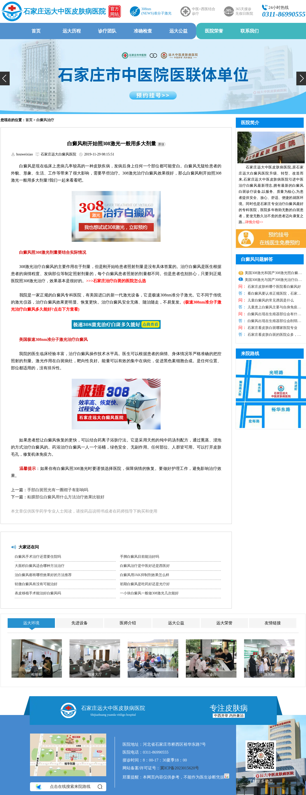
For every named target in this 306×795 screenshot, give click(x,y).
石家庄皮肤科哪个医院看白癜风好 (274, 287)
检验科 (36, 674)
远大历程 (72, 31)
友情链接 (273, 623)
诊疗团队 (107, 31)
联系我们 (249, 31)
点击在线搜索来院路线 (68, 786)
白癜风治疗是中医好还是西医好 (145, 566)
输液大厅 (95, 674)
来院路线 (250, 353)
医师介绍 (128, 623)
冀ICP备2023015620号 (179, 768)
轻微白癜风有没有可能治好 (36, 584)
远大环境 (31, 623)
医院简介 (250, 122)
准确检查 (143, 31)
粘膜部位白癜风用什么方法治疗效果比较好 (65, 497)
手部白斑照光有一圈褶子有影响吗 (57, 490)
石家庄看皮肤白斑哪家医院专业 (272, 328)
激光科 (269, 674)
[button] (5, 78)
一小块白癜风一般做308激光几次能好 (149, 593)
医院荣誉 (214, 31)
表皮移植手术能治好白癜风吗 (38, 593)
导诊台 (211, 674)
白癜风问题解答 (257, 259)
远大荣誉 (224, 623)
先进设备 (79, 623)
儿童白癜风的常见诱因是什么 (270, 300)
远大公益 (178, 31)
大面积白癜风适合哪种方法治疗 (40, 566)
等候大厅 (153, 674)
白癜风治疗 (45, 120)
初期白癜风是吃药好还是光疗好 (145, 584)
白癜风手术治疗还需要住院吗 (38, 557)
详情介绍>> (254, 222)
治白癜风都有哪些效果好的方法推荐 (43, 575)
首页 (36, 31)
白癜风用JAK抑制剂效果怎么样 (144, 575)
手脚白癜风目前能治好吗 (139, 557)
